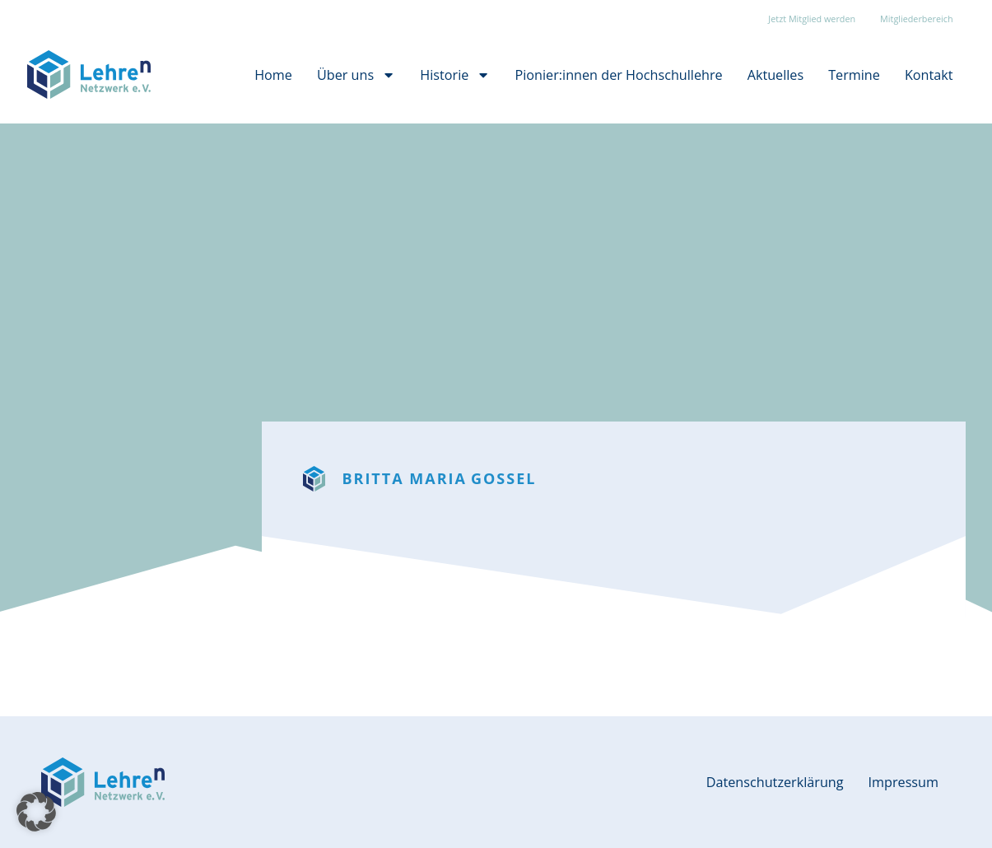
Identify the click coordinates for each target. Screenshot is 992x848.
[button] (36, 812)
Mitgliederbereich (916, 18)
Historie (455, 75)
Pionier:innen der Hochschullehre (619, 75)
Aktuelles (775, 75)
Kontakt (929, 75)
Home (273, 75)
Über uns (356, 75)
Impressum (903, 782)
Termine (854, 75)
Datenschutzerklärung (775, 782)
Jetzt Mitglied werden (811, 18)
